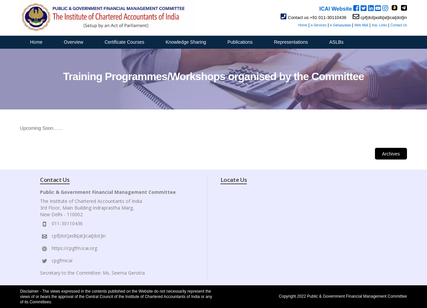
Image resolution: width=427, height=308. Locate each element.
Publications (240, 42)
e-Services (318, 25)
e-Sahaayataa (340, 25)
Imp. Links (379, 25)
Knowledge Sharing (185, 42)
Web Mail (361, 25)
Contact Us (399, 25)
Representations (291, 42)
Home (302, 25)
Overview (73, 42)
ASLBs (336, 42)
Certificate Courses (124, 42)
